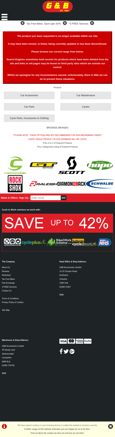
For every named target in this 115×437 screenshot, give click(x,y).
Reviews (5, 271)
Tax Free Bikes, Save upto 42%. (44, 23)
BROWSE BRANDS (57, 127)
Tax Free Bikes (8, 279)
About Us (6, 267)
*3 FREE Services (78, 23)
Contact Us (7, 291)
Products (57, 87)
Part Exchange (8, 283)
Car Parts (29, 106)
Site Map (6, 310)
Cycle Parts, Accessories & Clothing (29, 118)
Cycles (85, 106)
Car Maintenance (86, 95)
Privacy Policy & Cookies (12, 302)
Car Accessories (29, 95)
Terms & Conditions (10, 298)
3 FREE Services (9, 287)
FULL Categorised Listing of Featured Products (57, 147)
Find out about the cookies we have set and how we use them (57, 433)
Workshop (6, 275)
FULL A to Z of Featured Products (57, 143)
